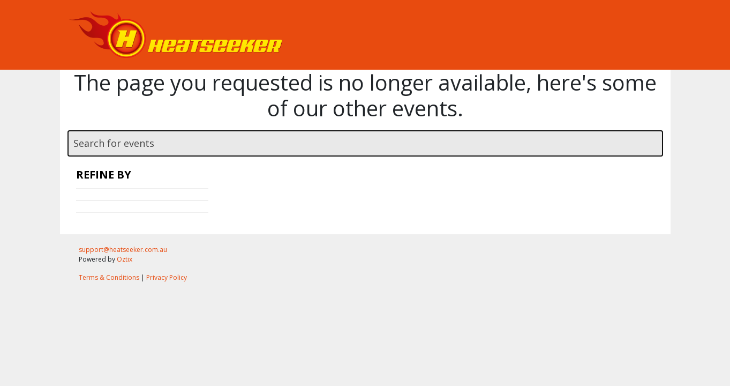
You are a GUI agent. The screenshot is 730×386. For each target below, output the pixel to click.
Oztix (124, 259)
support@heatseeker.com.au (123, 249)
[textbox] (365, 143)
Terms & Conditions (109, 277)
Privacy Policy (166, 277)
